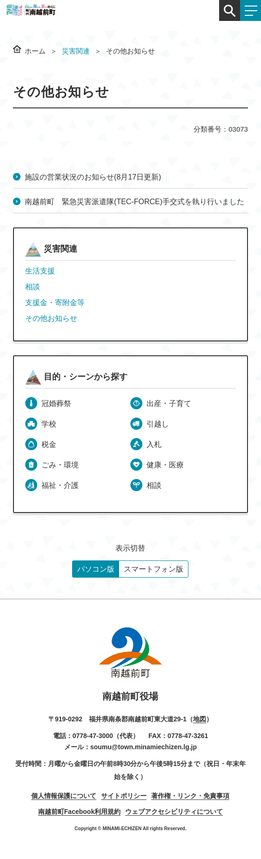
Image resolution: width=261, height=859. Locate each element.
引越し (158, 424)
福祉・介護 (60, 485)
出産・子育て (169, 403)
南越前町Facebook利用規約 (79, 811)
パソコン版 (95, 569)
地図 (199, 719)
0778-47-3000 (93, 735)
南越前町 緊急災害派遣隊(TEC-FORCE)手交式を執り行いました (134, 202)
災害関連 (76, 51)
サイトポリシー (124, 795)
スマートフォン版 (153, 569)
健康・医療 (165, 465)
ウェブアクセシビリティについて (174, 811)
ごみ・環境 (60, 465)
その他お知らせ (51, 318)
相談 (32, 287)
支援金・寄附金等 (55, 302)
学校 (48, 424)
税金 (48, 444)
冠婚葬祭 (56, 403)
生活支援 (40, 271)
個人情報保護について (63, 795)
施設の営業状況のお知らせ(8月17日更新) (93, 177)
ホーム (35, 51)
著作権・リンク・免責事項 (190, 795)
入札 (154, 444)
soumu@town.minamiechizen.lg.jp (143, 747)
